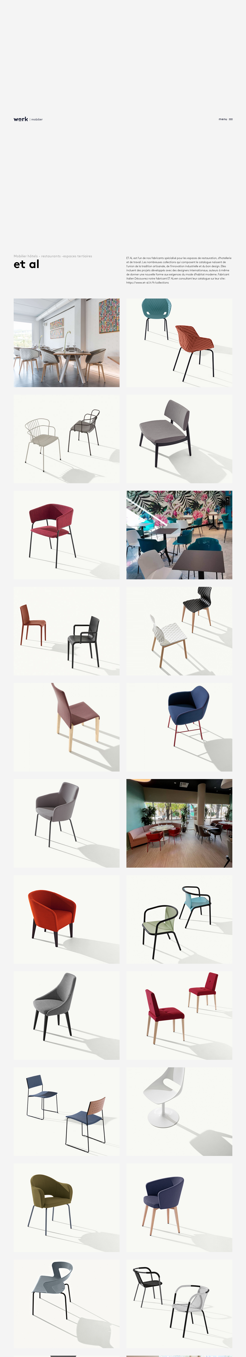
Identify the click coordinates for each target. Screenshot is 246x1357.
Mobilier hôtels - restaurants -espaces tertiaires (53, 256)
